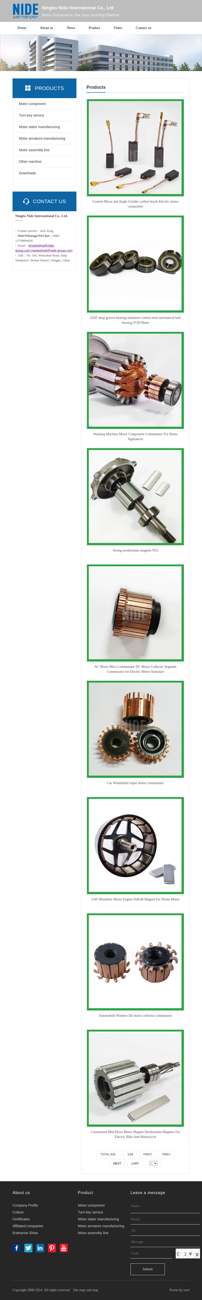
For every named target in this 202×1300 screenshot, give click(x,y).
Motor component (32, 104)
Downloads (27, 173)
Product (94, 28)
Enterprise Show (25, 1233)
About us (47, 28)
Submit (148, 1269)
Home (22, 28)
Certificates (21, 1219)
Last (135, 1163)
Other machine (30, 162)
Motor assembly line (34, 150)
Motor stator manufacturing (39, 127)
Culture (18, 1212)
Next (117, 1163)
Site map (79, 1290)
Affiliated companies (28, 1226)
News (71, 28)
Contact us (144, 28)
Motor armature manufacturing (42, 138)
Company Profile (25, 1205)
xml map (92, 1290)
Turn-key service (31, 115)
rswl (186, 1290)
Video (118, 28)
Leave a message (147, 1193)
